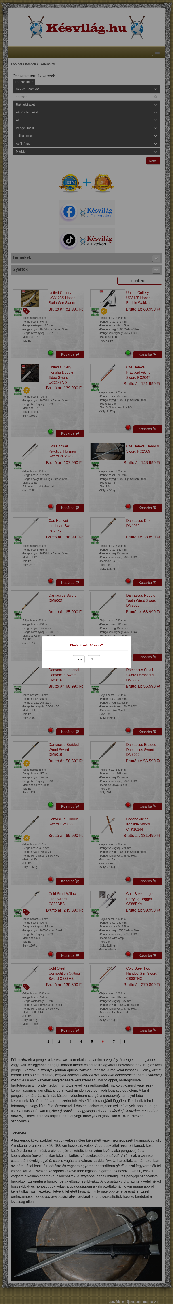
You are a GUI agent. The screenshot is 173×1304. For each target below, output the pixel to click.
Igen (79, 659)
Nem (94, 659)
